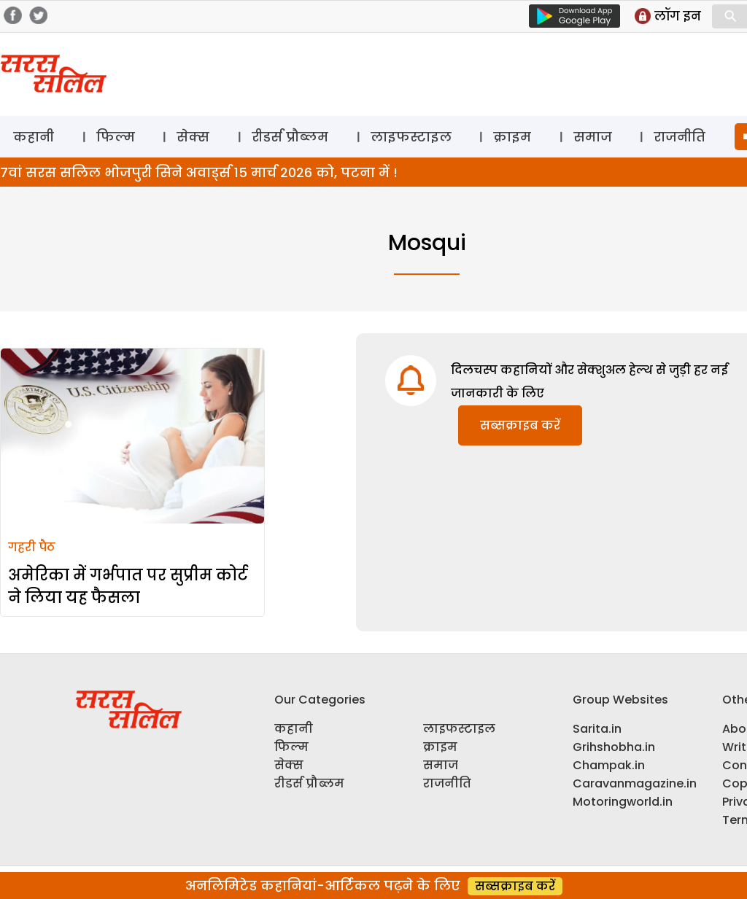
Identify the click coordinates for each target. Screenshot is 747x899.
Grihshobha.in (614, 747)
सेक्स (193, 137)
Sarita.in (597, 728)
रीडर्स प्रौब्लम (290, 137)
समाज (592, 137)
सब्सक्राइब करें (520, 425)
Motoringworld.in (623, 801)
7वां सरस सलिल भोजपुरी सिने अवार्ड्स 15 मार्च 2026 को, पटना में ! (199, 172)
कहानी (33, 137)
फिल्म (115, 137)
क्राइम (512, 137)
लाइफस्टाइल (411, 137)
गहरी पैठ (31, 547)
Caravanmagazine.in (635, 783)
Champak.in (609, 765)
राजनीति (679, 137)
